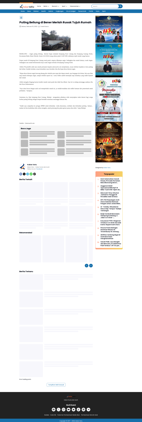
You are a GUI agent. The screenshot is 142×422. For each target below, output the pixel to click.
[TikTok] (78, 409)
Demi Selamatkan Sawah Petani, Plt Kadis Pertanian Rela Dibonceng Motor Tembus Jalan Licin (110, 181)
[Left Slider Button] (86, 265)
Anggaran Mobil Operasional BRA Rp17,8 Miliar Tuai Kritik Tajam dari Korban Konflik (111, 188)
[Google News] (73, 409)
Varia (97, 11)
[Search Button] (120, 6)
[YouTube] (68, 409)
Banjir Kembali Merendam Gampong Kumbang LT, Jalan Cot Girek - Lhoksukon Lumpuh (110, 216)
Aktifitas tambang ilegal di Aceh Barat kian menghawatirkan (110, 237)
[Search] (105, 6)
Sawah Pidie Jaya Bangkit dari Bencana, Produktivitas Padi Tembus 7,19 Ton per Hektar (111, 244)
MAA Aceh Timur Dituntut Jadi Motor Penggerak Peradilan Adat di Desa (110, 195)
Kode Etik (53, 415)
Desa (29, 11)
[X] (24, 174)
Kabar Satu (107, 168)
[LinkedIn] (83, 409)
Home (39, 6)
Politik (91, 11)
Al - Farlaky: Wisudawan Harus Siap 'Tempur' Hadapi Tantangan (111, 209)
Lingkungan (59, 11)
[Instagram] (63, 409)
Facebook (39, 169)
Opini (104, 11)
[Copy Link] (34, 174)
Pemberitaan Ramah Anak (89, 415)
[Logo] (71, 396)
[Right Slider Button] (91, 265)
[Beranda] (21, 17)
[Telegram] (27, 174)
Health (43, 11)
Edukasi (36, 11)
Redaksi (46, 415)
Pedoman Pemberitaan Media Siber (68, 415)
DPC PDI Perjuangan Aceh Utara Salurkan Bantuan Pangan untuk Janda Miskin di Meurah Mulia (111, 202)
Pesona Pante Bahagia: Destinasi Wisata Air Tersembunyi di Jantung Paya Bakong (110, 230)
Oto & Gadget (71, 11)
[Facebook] (20, 174)
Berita (46, 6)
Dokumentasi (75, 6)
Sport (64, 6)
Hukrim (50, 11)
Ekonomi (55, 6)
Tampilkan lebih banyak (56, 385)
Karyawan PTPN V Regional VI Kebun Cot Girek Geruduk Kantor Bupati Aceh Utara (111, 223)
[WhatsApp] (31, 174)
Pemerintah (82, 11)
